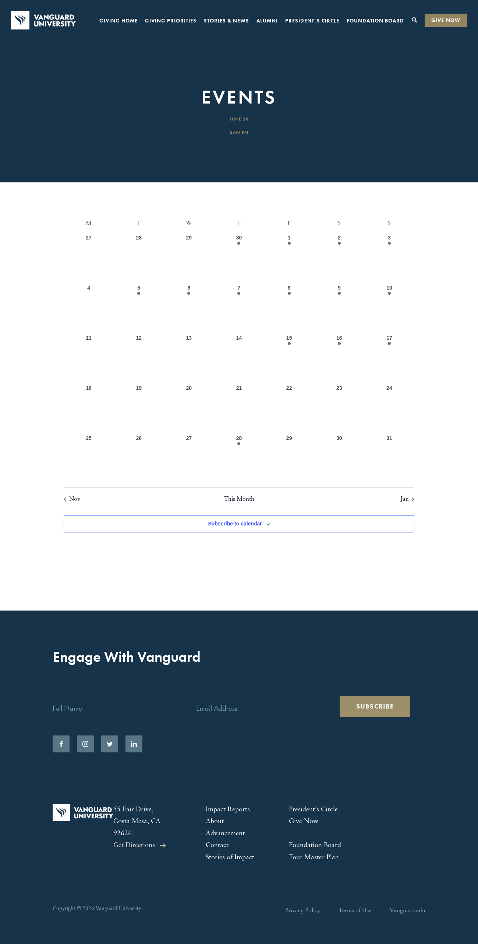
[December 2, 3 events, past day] (339, 259)
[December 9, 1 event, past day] (339, 309)
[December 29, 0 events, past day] (289, 459)
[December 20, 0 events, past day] (189, 409)
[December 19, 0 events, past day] (139, 409)
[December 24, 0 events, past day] (389, 409)
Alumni (267, 21)
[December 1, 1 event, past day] (289, 259)
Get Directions (134, 845)
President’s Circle (312, 21)
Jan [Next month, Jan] (407, 499)
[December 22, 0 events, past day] (289, 409)
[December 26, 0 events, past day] (139, 459)
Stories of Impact (230, 857)
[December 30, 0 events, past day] (339, 459)
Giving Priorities (170, 21)
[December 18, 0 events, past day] (89, 409)
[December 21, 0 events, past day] (239, 409)
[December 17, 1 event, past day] (389, 359)
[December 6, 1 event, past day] (189, 309)
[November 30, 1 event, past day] (239, 259)
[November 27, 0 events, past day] (89, 259)
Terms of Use (355, 911)
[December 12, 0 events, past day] (139, 359)
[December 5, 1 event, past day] (139, 309)
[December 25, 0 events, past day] (89, 459)
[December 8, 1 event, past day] (289, 309)
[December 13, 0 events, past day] (189, 359)
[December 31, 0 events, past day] (389, 459)
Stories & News (226, 21)
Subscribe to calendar (235, 524)
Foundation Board (375, 21)
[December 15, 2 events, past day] (289, 359)
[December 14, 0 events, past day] (239, 359)
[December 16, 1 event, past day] (339, 359)
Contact (217, 845)
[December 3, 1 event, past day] (389, 259)
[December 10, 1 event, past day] (389, 309)
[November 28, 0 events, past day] (139, 259)
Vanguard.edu (407, 911)
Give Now (445, 20)
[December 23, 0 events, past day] (339, 409)
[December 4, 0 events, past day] (89, 309)
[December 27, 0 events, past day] (189, 459)
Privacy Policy (302, 911)
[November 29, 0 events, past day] (189, 259)
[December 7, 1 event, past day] (239, 309)
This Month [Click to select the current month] (239, 499)
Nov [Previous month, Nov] (72, 499)
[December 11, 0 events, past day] (89, 359)
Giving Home (118, 21)
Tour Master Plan (314, 857)
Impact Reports (228, 809)
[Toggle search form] (414, 20)
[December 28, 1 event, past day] (239, 459)
